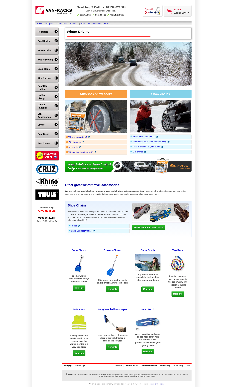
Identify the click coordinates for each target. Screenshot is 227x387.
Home (40, 23)
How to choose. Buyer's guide (146, 147)
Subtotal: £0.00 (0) (181, 13)
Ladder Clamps (42, 97)
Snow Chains (45, 50)
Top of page (67, 366)
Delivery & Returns (131, 366)
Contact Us (61, 23)
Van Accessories (44, 115)
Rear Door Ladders (43, 87)
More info (79, 288)
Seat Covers (44, 143)
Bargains (49, 23)
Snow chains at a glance (144, 136)
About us (118, 366)
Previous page (80, 366)
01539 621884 (116, 7)
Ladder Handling (42, 106)
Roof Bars (43, 32)
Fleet (106, 23)
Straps (41, 124)
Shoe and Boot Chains (81, 231)
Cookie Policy (178, 366)
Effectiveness (74, 142)
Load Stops (44, 69)
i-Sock (74, 226)
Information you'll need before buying (149, 141)
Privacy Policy (165, 366)
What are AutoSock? (77, 137)
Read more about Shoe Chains (148, 227)
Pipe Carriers (44, 78)
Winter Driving (45, 59)
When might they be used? (80, 152)
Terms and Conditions (91, 23)
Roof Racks (44, 41)
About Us (74, 23)
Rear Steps (43, 134)
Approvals (73, 147)
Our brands (138, 152)
